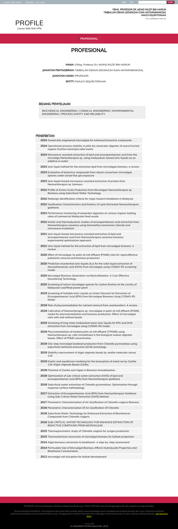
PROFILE (28, 2)
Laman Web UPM (10, 2)
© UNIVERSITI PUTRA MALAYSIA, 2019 (89, 526)
